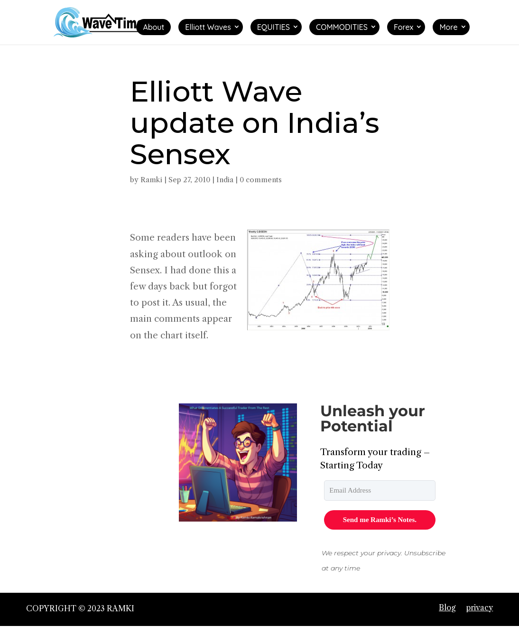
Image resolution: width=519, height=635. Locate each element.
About (153, 27)
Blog (447, 607)
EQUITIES (273, 27)
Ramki (151, 179)
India (224, 179)
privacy (479, 607)
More (448, 27)
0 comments (261, 179)
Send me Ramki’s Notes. (380, 519)
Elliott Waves (208, 27)
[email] (379, 490)
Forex (404, 27)
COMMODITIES (342, 27)
